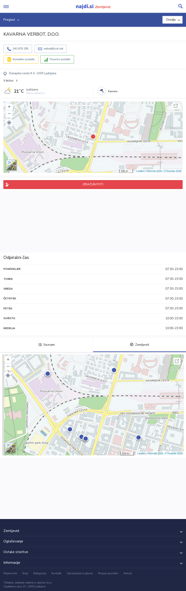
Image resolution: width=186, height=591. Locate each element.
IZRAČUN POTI (93, 184)
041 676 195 (20, 48)
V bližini (8, 80)
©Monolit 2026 (154, 171)
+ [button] (9, 107)
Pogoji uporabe (108, 573)
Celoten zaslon (175, 105)
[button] (9, 122)
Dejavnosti (10, 573)
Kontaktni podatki (24, 59)
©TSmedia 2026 (172, 171)
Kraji (25, 573)
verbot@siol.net (53, 48)
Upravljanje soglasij (80, 573)
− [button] (9, 114)
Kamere (112, 91)
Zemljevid (139, 345)
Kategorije (39, 573)
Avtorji (128, 573)
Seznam (46, 345)
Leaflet (140, 171)
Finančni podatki (60, 59)
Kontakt (56, 573)
